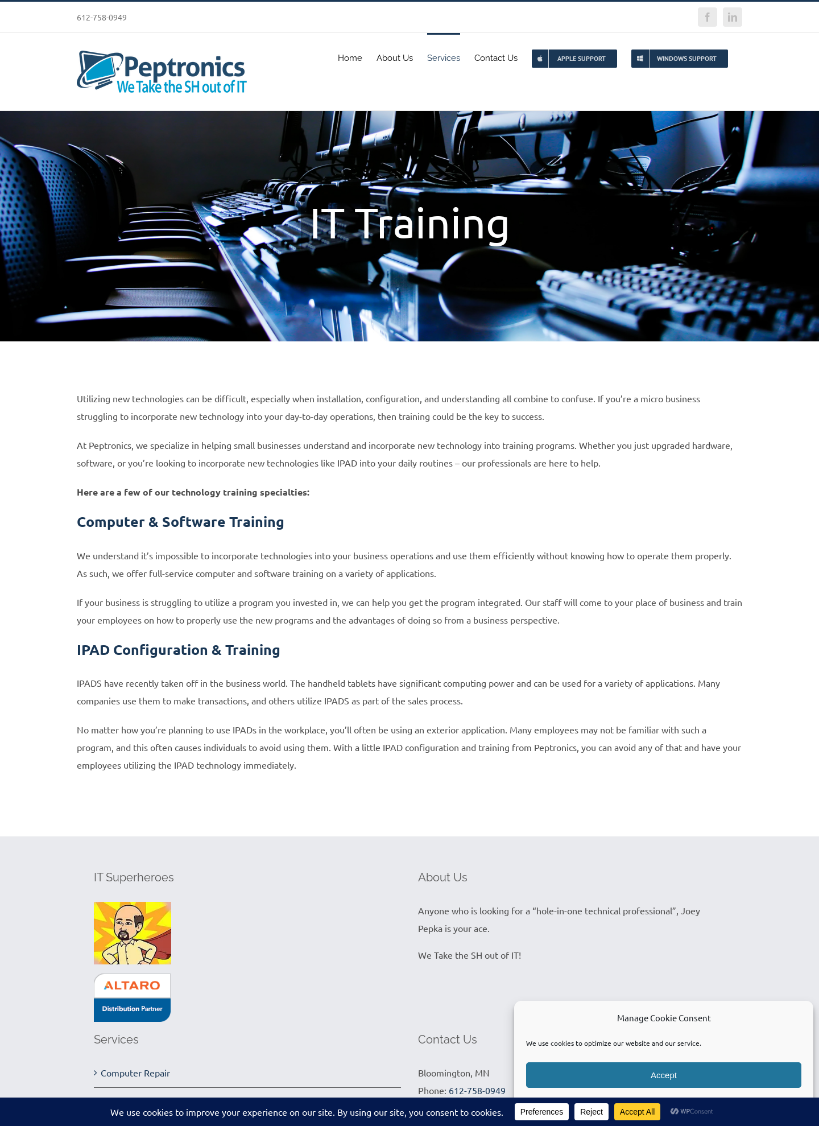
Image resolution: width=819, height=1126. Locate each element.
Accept (664, 1075)
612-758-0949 (477, 1090)
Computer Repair (135, 1072)
